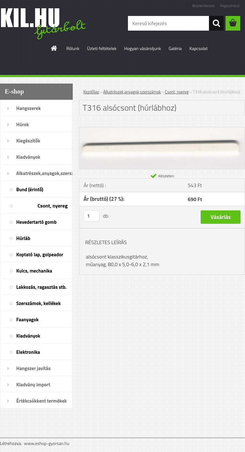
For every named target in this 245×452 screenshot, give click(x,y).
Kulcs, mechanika (34, 270)
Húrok (22, 124)
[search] (216, 23)
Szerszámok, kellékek (38, 303)
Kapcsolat (198, 48)
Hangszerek (28, 108)
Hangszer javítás (33, 368)
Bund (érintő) (29, 189)
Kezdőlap (91, 92)
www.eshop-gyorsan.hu (46, 443)
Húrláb (23, 238)
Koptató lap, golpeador (39, 254)
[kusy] (92, 216)
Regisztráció (230, 6)
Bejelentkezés (203, 6)
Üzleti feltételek (101, 48)
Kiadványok (28, 157)
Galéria (175, 48)
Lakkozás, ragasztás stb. (41, 287)
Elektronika (28, 352)
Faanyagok (27, 319)
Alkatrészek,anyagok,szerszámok (44, 173)
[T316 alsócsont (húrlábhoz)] (162, 130)
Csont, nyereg (52, 205)
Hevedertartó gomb (36, 222)
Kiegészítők (28, 140)
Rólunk (72, 48)
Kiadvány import (33, 384)
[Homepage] (54, 48)
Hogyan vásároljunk (142, 48)
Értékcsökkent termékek (41, 401)
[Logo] (44, 24)
